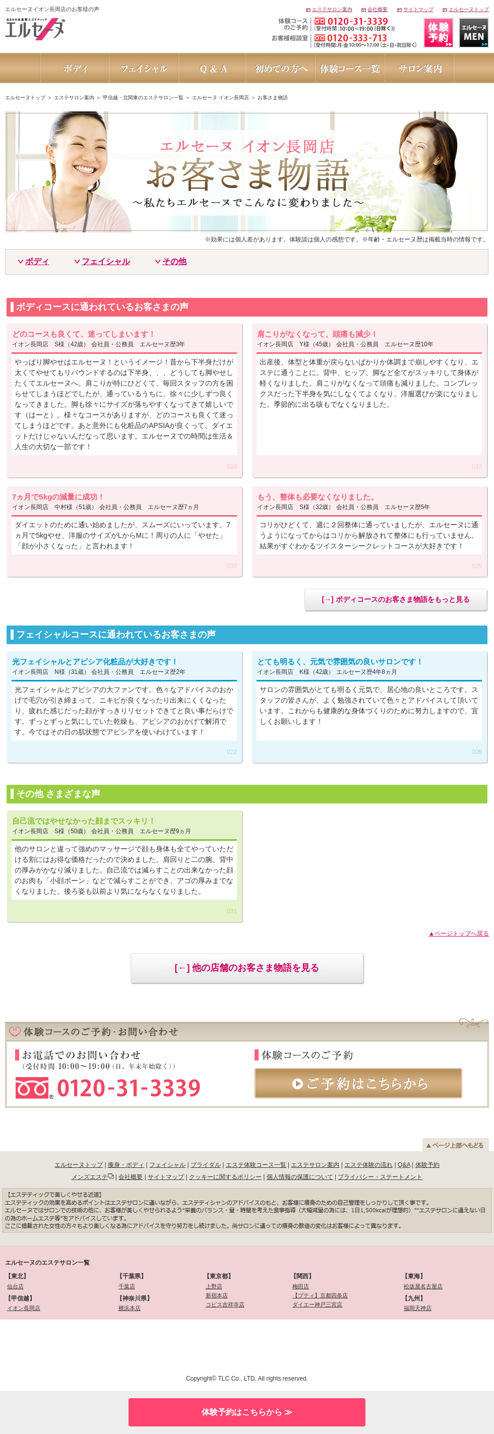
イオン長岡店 (23, 1308)
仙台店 (15, 1286)
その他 (174, 261)
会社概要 (377, 9)
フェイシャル (106, 261)
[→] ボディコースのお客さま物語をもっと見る (395, 599)
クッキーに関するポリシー (225, 1176)
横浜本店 (129, 1308)
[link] (59, 1345)
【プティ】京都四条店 (320, 1295)
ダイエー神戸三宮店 (317, 1304)
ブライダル (206, 1164)
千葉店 (126, 1286)
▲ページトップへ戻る (458, 933)
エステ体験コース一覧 (256, 1164)
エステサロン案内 (332, 9)
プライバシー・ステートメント (380, 1176)
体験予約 (427, 1164)
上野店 (214, 1286)
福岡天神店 (417, 1308)
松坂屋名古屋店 (423, 1286)
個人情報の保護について (300, 1176)
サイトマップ (418, 9)
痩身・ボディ (126, 1164)
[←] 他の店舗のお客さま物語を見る (247, 968)
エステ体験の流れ (368, 1164)
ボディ (37, 261)
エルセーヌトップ (469, 9)
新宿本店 (217, 1295)
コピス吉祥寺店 (225, 1304)
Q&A (404, 1164)
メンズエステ (90, 1176)
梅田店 (300, 1286)
